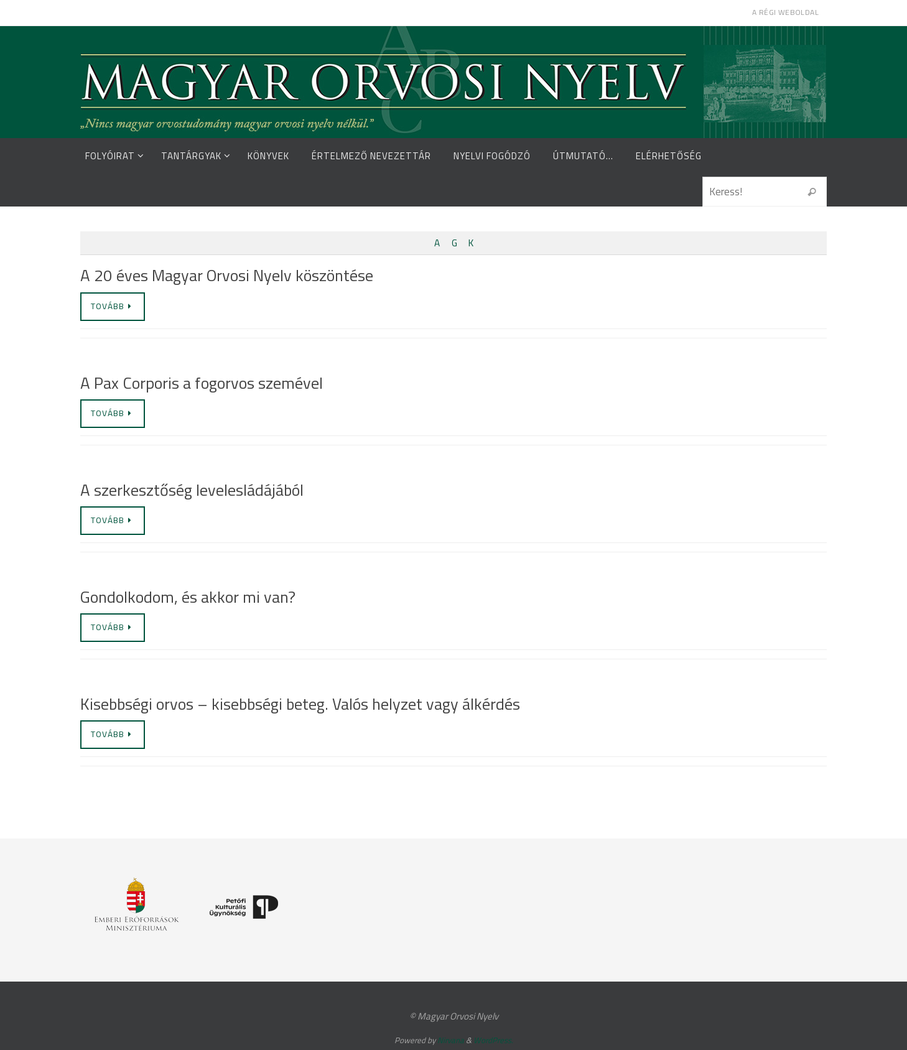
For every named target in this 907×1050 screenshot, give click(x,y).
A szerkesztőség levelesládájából (192, 490)
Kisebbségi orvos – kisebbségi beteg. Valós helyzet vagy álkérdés (300, 704)
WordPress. (493, 1040)
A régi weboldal (785, 12)
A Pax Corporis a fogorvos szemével (201, 383)
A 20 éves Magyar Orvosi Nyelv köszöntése (226, 275)
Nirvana (450, 1040)
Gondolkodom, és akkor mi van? (187, 597)
